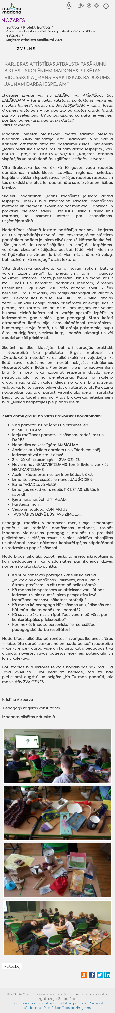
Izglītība (12, 27)
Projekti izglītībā (36, 27)
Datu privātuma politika (33, 1003)
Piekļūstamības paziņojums (67, 1007)
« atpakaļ (12, 966)
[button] (106, 5)
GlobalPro (66, 998)
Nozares (13, 20)
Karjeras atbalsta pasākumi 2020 (35, 40)
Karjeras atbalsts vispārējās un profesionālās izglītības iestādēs (50, 33)
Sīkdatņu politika (71, 1003)
